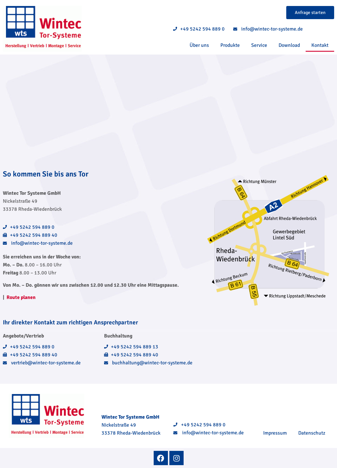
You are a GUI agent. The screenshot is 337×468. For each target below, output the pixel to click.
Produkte (230, 45)
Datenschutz (311, 433)
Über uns (199, 45)
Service (259, 45)
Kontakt (319, 45)
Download (289, 45)
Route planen (21, 297)
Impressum (275, 433)
